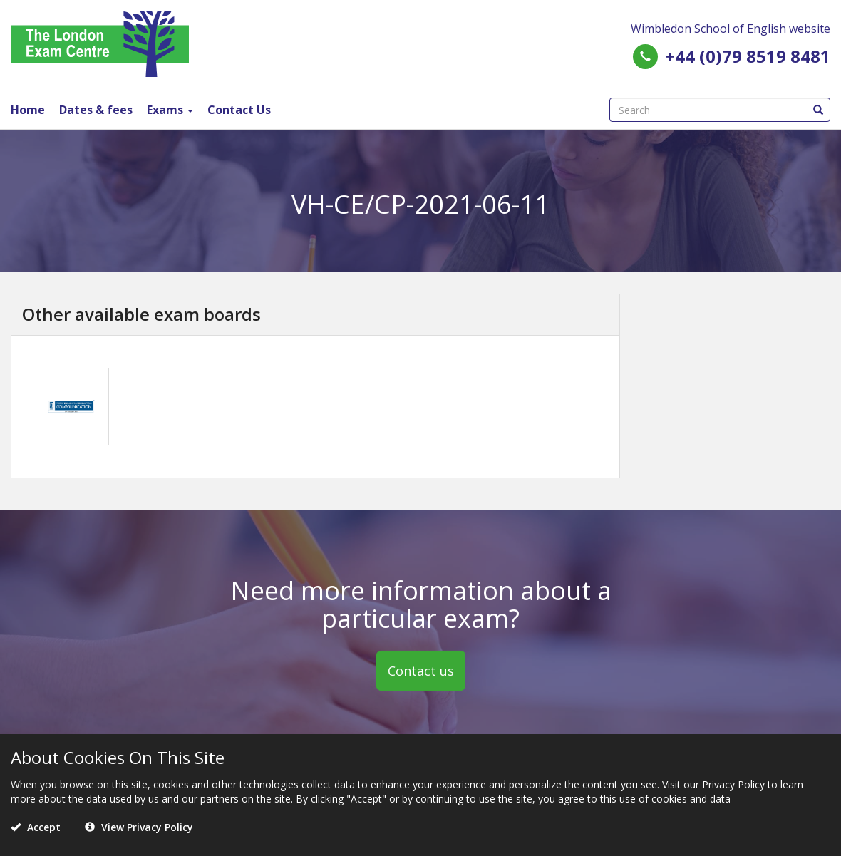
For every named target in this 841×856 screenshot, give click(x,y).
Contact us (421, 670)
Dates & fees (96, 110)
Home (28, 110)
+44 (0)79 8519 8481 (747, 56)
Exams (170, 110)
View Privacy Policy (139, 827)
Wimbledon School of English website (730, 28)
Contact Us (239, 110)
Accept (36, 827)
